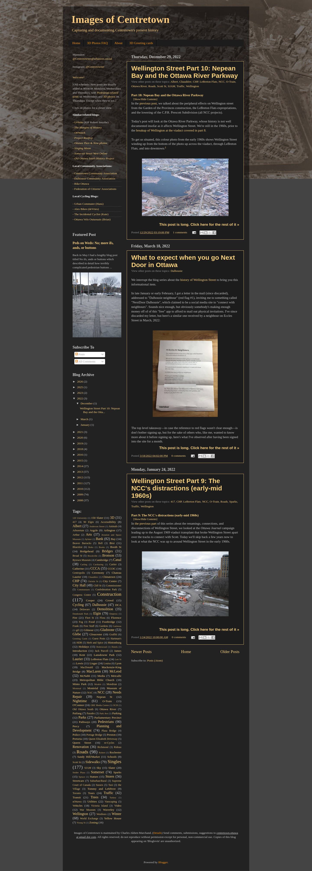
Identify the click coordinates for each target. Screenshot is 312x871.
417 (173, 501)
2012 (80, 477)
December (87, 403)
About (118, 43)
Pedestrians (106, 722)
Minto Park (79, 684)
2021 (80, 432)
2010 (80, 488)
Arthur (76, 534)
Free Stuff (89, 626)
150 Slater (97, 517)
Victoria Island (99, 805)
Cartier (113, 564)
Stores (110, 776)
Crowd (110, 600)
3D (112, 518)
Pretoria (77, 738)
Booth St (115, 547)
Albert (174, 81)
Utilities (92, 801)
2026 (80, 381)
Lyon (118, 663)
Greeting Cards (80, 638)
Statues (94, 776)
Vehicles (78, 805)
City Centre (110, 581)
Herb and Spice (95, 642)
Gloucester (95, 634)
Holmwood (101, 646)
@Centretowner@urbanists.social (92, 58)
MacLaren (93, 671)
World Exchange (89, 818)
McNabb (85, 675)
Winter (116, 814)
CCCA (95, 568)
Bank (99, 539)
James (117, 650)
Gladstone (107, 630)
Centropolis (79, 572)
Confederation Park (106, 589)
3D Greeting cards (141, 43)
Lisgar (93, 663)
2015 (80, 460)
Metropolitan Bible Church (97, 680)
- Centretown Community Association (95, 173)
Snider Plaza (79, 772)
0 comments (178, 455)
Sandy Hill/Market (88, 756)
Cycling (78, 605)
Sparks (233, 501)
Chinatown (108, 576)
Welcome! (78, 77)
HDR (79, 642)
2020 (80, 437)
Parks (82, 717)
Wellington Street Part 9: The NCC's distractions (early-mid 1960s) (176, 488)
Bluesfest (77, 547)
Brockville (93, 555)
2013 (80, 471)
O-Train (231, 81)
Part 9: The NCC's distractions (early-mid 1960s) (165, 515)
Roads (152, 86)
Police (76, 734)
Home (76, 43)
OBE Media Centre (100, 705)
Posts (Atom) (155, 660)
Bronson (108, 555)
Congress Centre (82, 594)
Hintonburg (114, 642)
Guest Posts (98, 638)
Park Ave (103, 713)
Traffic (181, 86)
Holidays (84, 646)
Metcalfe (116, 675)
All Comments (85, 361)
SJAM (171, 86)
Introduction (80, 650)
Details (157, 832)
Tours (91, 793)
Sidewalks (92, 762)
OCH (115, 705)
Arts (89, 534)
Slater (111, 767)
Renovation (81, 747)
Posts (80, 354)
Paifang (77, 713)
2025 (80, 387)
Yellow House (112, 818)
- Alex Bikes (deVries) (86, 209)
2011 (80, 483)
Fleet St (89, 617)
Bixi (112, 543)
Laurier (78, 659)
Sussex (99, 784)
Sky (98, 767)
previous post (148, 103)
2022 (80, 398)
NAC (90, 692)
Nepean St (104, 696)
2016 (80, 454)
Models (97, 684)
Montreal (77, 688)
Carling (83, 564)
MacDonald (86, 667)
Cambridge (101, 560)
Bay (113, 539)
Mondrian (112, 684)
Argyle (94, 530)
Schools (112, 756)
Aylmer (88, 539)
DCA (118, 605)
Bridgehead (86, 551)
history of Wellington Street (198, 280)
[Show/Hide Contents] (145, 99)
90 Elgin (88, 522)
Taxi (110, 784)
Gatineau (117, 626)
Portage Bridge (94, 734)
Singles (114, 761)
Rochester (115, 752)
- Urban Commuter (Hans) (88, 203)
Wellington (192, 86)
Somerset (97, 772)
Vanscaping (111, 801)
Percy (76, 726)
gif (77, 630)
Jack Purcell (101, 650)
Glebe (77, 634)
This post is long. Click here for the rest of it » (199, 225)
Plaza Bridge (109, 730)
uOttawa (77, 801)
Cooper (90, 600)
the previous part (145, 523)
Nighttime (80, 701)
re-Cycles (109, 742)
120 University (80, 518)
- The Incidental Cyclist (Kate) (90, 214)
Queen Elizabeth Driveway (103, 738)
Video (117, 805)
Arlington (109, 530)
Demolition (105, 609)
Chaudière (185, 81)
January (85, 424)
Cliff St (97, 585)
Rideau (117, 747)
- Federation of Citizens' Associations (94, 189)
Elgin (97, 613)
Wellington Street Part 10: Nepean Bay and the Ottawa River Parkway (184, 72)
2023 (80, 392)
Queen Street (82, 742)
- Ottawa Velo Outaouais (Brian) (91, 219)
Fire (75, 617)
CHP (195, 81)
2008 (80, 500)
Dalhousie (176, 270)
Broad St (77, 555)
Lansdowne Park (104, 654)
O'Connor (78, 705)
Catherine (78, 568)
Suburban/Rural (98, 780)
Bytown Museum (82, 560)
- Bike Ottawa (81, 183)
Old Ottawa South (83, 709)
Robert (102, 752)
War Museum (88, 809)
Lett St (118, 659)
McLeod (115, 671)
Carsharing (98, 564)
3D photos (109, 96)
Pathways (84, 722)
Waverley (108, 809)
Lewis (79, 663)
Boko (90, 547)
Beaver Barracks (82, 543)
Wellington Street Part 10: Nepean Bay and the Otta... (100, 410)
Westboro (101, 814)
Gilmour (89, 630)
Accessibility (108, 522)
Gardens (103, 626)
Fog (81, 621)
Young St (81, 822)
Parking (116, 713)
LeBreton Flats (208, 81)
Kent (82, 654)
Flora (102, 617)
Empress (113, 613)
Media (101, 675)
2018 (80, 449)
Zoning (93, 822)
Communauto (83, 589)
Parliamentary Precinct (107, 717)
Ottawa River (139, 86)
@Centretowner (95, 66)
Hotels (115, 646)
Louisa (107, 663)
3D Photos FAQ (97, 43)
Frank (76, 626)
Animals (113, 526)
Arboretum (78, 530)
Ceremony (98, 572)
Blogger (163, 862)
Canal (117, 560)
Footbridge (108, 621)
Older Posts (229, 651)
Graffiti (113, 634)
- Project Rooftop (83, 137)
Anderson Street (96, 526)
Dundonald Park (80, 613)
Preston (111, 734)
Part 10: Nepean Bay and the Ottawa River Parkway (167, 95)
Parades (91, 713)
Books (102, 547)
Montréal (92, 688)
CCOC (112, 568)
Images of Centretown (120, 19)
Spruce (82, 776)
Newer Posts (141, 651)
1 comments (180, 232)
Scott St (161, 86)
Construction (109, 594)
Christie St (93, 581)
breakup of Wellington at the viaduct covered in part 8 (170, 130)
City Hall (79, 585)
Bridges (107, 551)
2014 (80, 466)
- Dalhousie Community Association (94, 178)
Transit (77, 797)
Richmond (103, 747)
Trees (94, 797)
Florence (116, 617)
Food (92, 621)
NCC (222, 81)
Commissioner (113, 585)
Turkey (113, 797)
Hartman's (116, 638)
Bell (100, 543)
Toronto (77, 793)
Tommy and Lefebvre (102, 788)
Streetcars (78, 780)
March (85, 419)
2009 (80, 494)
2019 (80, 443)
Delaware (85, 609)
